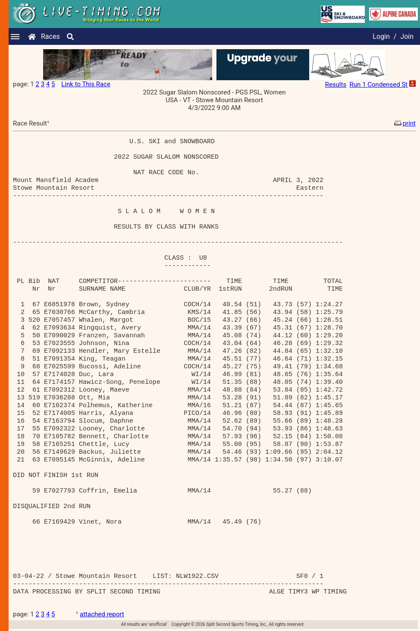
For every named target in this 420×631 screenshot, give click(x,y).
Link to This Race (85, 84)
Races (50, 36)
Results (336, 84)
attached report (102, 614)
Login (381, 36)
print (404, 123)
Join (407, 36)
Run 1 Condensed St (379, 84)
